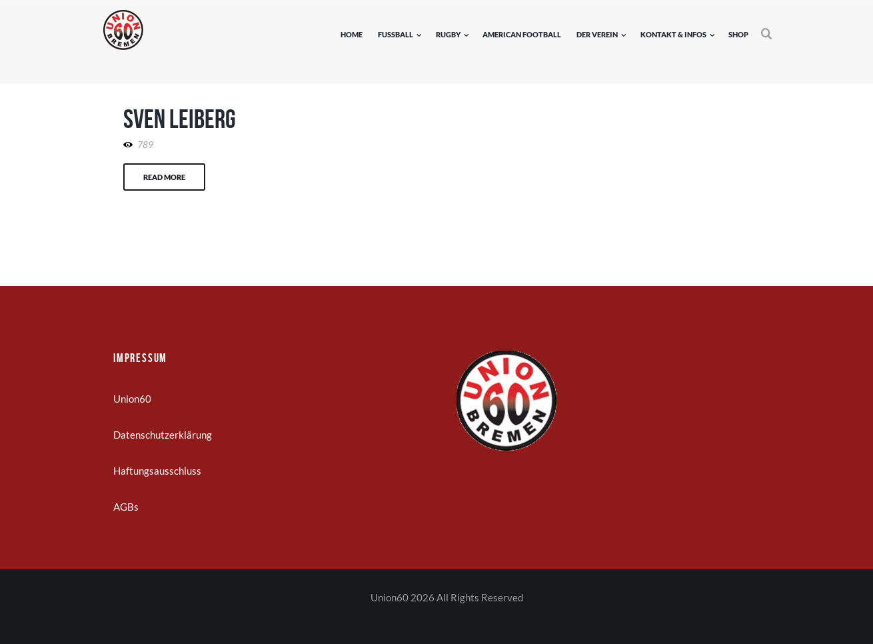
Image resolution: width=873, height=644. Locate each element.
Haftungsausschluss (157, 471)
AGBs (126, 507)
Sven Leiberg (179, 118)
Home (352, 34)
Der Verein (597, 34)
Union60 (132, 399)
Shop (738, 34)
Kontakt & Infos (673, 34)
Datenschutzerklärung (162, 435)
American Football (521, 34)
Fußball (395, 34)
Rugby (448, 34)
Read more (164, 177)
